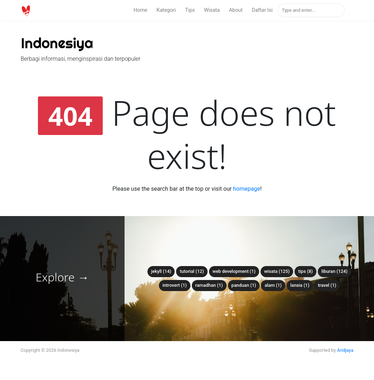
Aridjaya (345, 350)
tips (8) (305, 271)
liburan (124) (334, 271)
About (236, 10)
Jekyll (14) (161, 271)
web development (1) (234, 271)
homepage (246, 188)
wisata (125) (277, 271)
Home (140, 10)
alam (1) (273, 285)
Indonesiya (57, 43)
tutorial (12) (192, 271)
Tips (190, 10)
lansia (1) (299, 285)
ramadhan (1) (209, 285)
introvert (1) (174, 285)
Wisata (212, 10)
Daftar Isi (262, 10)
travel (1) (327, 285)
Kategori (166, 10)
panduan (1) (244, 285)
